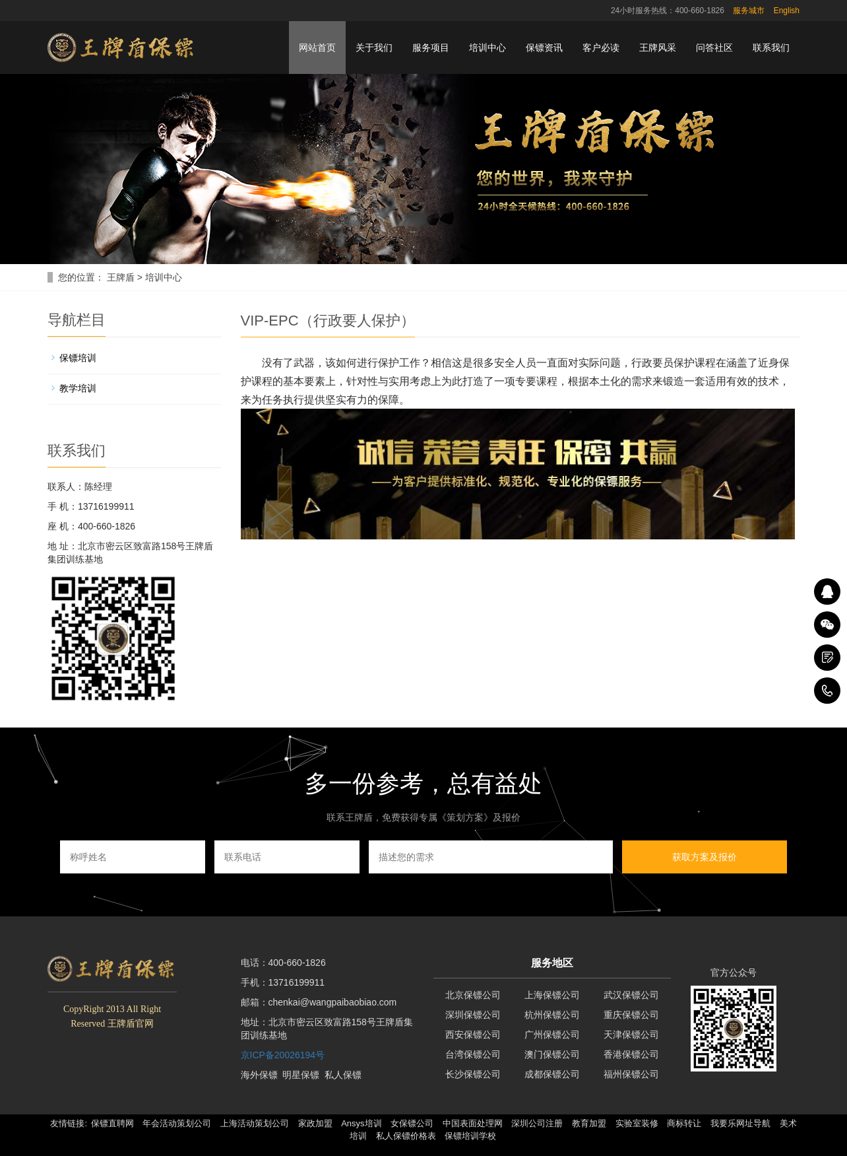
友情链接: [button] (68, 1123)
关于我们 (374, 47)
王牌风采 (657, 47)
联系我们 (771, 47)
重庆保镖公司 (631, 1014)
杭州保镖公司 (552, 1014)
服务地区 (552, 963)
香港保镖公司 (631, 1054)
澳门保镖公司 (552, 1054)
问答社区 (714, 47)
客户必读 (600, 47)
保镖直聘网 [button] (112, 1123)
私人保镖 (343, 1075)
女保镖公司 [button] (412, 1123)
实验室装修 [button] (636, 1123)
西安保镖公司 (473, 1034)
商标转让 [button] (684, 1123)
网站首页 (317, 47)
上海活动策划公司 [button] (254, 1123)
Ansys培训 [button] (361, 1123)
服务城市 (749, 10)
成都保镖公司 (552, 1074)
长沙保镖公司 (473, 1074)
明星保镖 (300, 1075)
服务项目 (430, 47)
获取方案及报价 (704, 857)
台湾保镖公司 (473, 1054)
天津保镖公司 (631, 1034)
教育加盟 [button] (589, 1123)
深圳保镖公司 (473, 1014)
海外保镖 (259, 1075)
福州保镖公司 (631, 1074)
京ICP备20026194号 (283, 1055)
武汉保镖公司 (631, 995)
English (787, 10)
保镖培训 (77, 358)
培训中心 (487, 47)
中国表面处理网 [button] (473, 1123)
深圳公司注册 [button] (537, 1123)
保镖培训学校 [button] (470, 1136)
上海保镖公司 (552, 995)
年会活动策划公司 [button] (176, 1123)
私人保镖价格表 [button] (406, 1136)
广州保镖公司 (552, 1034)
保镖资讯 (544, 47)
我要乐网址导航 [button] (740, 1123)
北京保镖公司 (473, 995)
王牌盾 (121, 277)
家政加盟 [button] (315, 1123)
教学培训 (77, 388)
